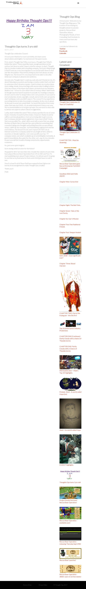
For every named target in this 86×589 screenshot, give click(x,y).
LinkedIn (63, 53)
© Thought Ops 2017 (60, 585)
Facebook (63, 51)
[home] (14, 4)
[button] (78, 3)
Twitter (63, 49)
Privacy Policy (43, 585)
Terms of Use (27, 585)
